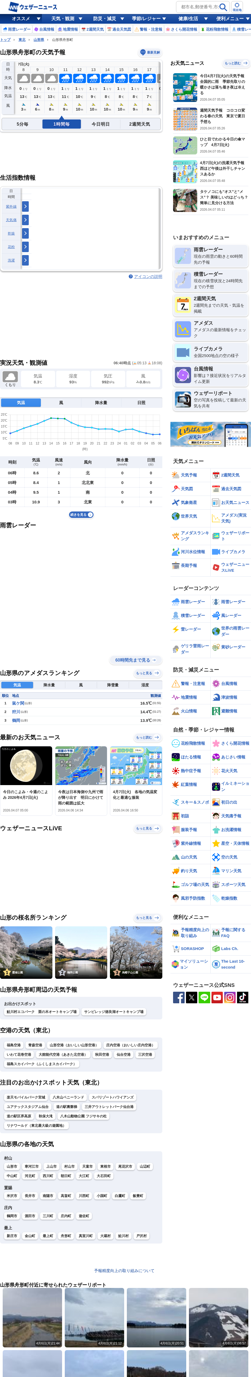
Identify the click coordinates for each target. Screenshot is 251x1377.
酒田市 (30, 1216)
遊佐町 (84, 1216)
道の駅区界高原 (19, 1116)
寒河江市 (32, 1166)
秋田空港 (102, 1055)
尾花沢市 (125, 1166)
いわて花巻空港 (19, 1055)
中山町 (12, 1176)
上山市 (51, 1166)
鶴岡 (16, 720)
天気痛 (11, 220)
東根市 (105, 1166)
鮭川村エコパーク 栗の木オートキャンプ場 (42, 1012)
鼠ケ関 (18, 703)
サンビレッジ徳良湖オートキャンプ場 (114, 1012)
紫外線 (11, 206)
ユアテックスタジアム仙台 (28, 1107)
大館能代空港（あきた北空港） (63, 1055)
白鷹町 (120, 1196)
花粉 (11, 247)
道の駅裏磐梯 (66, 1107)
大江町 (84, 1176)
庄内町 (66, 1216)
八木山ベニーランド (68, 1097)
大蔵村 (105, 1236)
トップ (5, 40)
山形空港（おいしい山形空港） (74, 1045)
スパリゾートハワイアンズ (113, 1097)
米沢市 (12, 1196)
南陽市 (48, 1196)
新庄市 (12, 1236)
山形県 (39, 40)
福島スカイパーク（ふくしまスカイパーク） (42, 1064)
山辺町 (145, 1166)
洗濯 (11, 260)
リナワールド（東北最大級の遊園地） (36, 1126)
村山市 (69, 1166)
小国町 (102, 1196)
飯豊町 (138, 1196)
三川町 (48, 1216)
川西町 (84, 1196)
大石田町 (104, 1176)
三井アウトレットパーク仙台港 (109, 1107)
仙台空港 (124, 1055)
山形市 (12, 1166)
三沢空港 (145, 1055)
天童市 (87, 1166)
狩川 (16, 712)
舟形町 (66, 1236)
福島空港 (14, 1045)
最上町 (48, 1236)
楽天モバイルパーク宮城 (26, 1097)
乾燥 (11, 233)
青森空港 (35, 1045)
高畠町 (66, 1196)
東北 (22, 40)
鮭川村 (123, 1236)
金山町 (30, 1236)
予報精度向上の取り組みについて (124, 1270)
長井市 (30, 1196)
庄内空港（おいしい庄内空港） (130, 1045)
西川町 (48, 1176)
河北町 (30, 1176)
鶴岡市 (12, 1216)
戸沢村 (141, 1236)
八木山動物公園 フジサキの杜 (83, 1116)
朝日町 (66, 1176)
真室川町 (86, 1236)
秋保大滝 (46, 1116)
